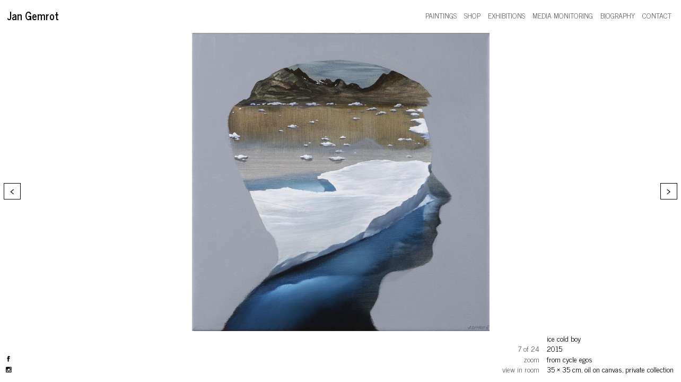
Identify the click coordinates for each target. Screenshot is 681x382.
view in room (520, 369)
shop (472, 15)
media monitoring (562, 15)
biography (617, 15)
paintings (441, 15)
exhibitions (506, 15)
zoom (531, 359)
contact (656, 15)
